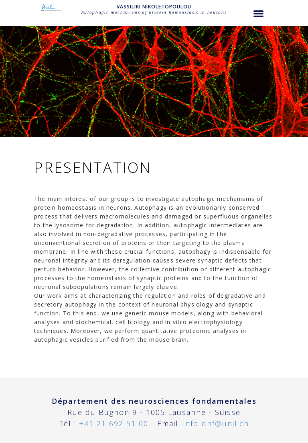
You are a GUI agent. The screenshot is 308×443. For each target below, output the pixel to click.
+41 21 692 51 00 (113, 423)
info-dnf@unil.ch (216, 423)
